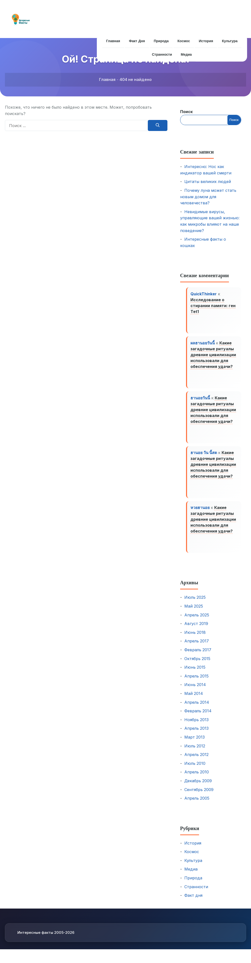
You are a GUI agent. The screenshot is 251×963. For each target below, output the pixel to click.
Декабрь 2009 (198, 785)
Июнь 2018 (195, 637)
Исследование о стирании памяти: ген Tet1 (213, 306)
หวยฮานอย (200, 511)
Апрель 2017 (196, 646)
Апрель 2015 (196, 681)
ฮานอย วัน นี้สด (204, 456)
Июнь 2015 (194, 672)
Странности (162, 54)
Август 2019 (196, 628)
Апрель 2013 (196, 733)
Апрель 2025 (196, 620)
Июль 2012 (194, 750)
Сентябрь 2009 (198, 794)
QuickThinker (204, 294)
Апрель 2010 (196, 777)
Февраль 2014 (198, 716)
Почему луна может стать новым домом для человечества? (208, 196)
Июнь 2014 (195, 689)
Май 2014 (193, 698)
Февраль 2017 (197, 654)
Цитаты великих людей (207, 181)
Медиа (186, 54)
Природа (161, 41)
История (206, 41)
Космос (184, 41)
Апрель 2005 (196, 803)
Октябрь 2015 (197, 663)
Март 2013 (194, 742)
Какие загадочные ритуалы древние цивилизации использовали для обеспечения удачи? (214, 356)
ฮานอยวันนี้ (201, 400)
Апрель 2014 (196, 707)
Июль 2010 (194, 768)
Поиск (186, 111)
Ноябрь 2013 (196, 724)
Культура (230, 41)
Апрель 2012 (196, 759)
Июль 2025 (195, 602)
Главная (113, 41)
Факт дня (136, 41)
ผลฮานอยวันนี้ (203, 344)
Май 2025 (193, 611)
